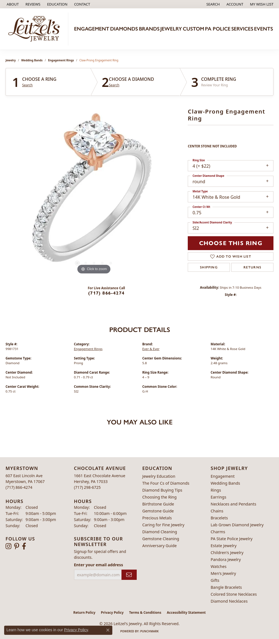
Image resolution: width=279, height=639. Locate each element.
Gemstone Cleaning (160, 538)
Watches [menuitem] (219, 566)
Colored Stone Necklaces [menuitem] (234, 594)
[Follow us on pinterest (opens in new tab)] (16, 546)
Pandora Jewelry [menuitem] (226, 559)
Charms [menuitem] (218, 531)
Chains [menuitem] (217, 511)
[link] (12, 4)
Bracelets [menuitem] (219, 517)
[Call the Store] (19, 487)
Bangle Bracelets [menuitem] (226, 587)
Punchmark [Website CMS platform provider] (149, 631)
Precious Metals (157, 517)
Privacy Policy (112, 612)
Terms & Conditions (145, 612)
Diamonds (124, 29)
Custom (193, 29)
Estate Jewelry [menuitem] (224, 545)
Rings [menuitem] (216, 490)
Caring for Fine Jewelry (163, 524)
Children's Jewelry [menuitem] (227, 552)
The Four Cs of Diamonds (165, 483)
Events (263, 29)
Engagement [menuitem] (223, 476)
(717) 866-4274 (106, 293)
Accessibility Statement (186, 612)
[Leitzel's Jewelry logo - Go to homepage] (35, 29)
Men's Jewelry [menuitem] (223, 573)
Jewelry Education (158, 476)
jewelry (11, 60)
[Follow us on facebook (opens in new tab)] (24, 546)
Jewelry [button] (171, 29)
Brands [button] (149, 29)
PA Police (217, 29)
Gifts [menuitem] (215, 580)
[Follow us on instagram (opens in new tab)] (8, 546)
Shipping (209, 267)
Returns (252, 267)
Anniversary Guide (159, 545)
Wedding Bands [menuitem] (225, 483)
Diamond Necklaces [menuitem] (229, 601)
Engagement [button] (91, 29)
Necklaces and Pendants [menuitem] (233, 504)
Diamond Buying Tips (162, 490)
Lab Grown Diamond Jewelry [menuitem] (237, 524)
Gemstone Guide (158, 511)
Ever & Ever (150, 349)
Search (27, 85)
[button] (57, 4)
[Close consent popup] (108, 630)
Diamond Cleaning (159, 531)
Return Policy (84, 612)
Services (242, 29)
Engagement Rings (61, 60)
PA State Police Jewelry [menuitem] (232, 538)
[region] (94, 192)
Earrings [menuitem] (218, 497)
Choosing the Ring (159, 497)
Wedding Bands (32, 60)
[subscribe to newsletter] (129, 575)
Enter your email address (98, 564)
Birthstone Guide (158, 504)
